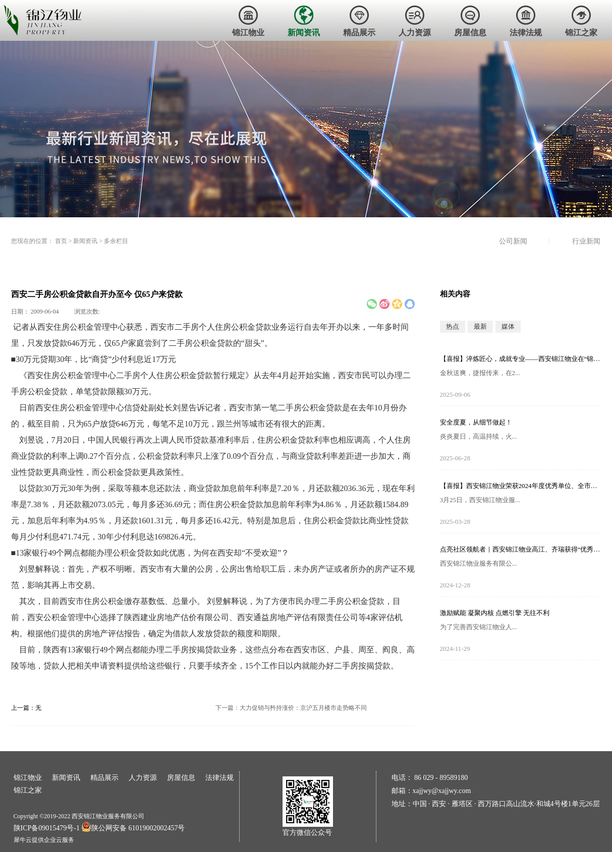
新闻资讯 (85, 241)
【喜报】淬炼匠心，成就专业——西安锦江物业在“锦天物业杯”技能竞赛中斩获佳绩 (520, 358)
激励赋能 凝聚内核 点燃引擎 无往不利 (495, 613)
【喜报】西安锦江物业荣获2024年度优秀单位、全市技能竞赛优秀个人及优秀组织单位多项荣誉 (520, 485)
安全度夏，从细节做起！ (476, 422)
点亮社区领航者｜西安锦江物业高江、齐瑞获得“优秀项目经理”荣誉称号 (520, 549)
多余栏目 (116, 241)
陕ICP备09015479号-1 (47, 828)
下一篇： (291, 707)
